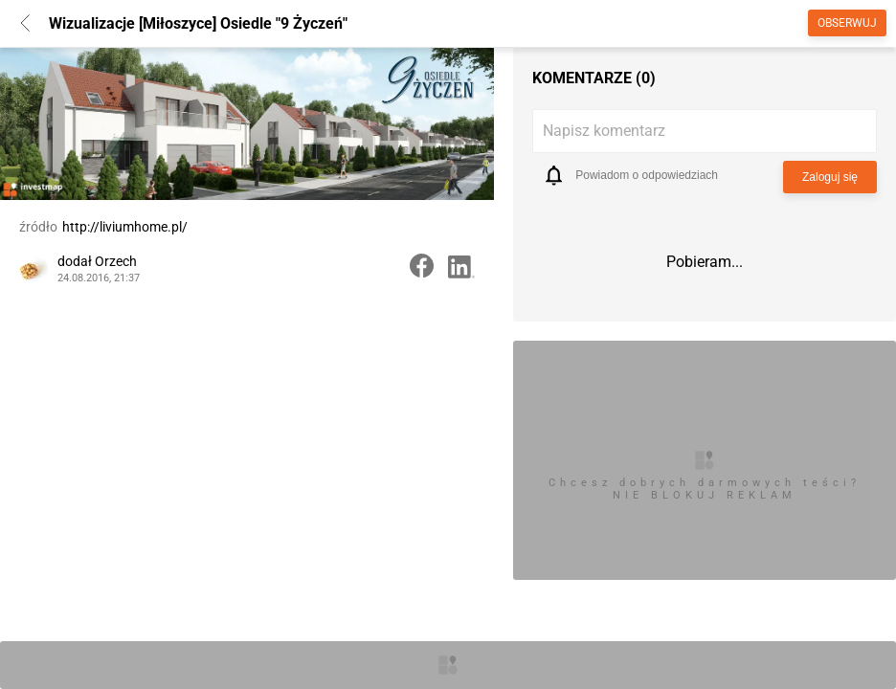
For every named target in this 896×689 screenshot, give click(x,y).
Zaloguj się (830, 177)
